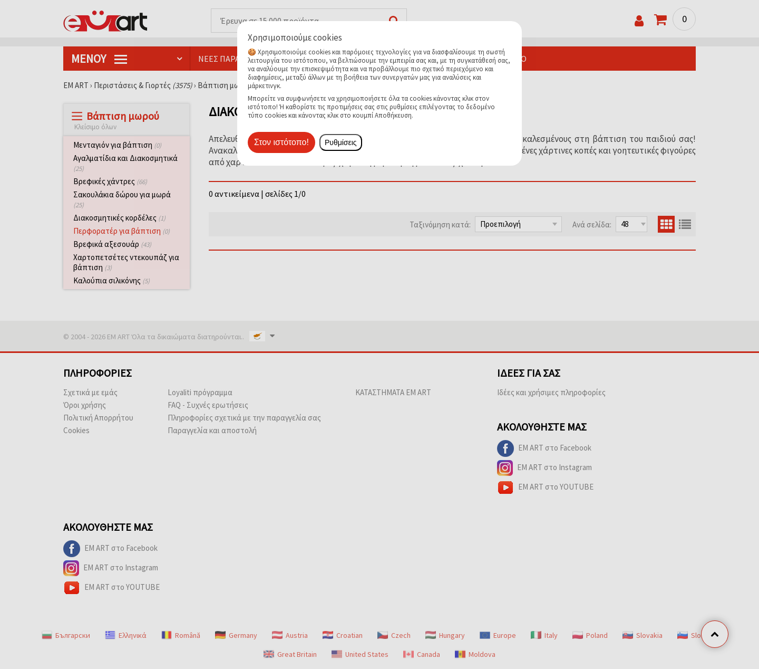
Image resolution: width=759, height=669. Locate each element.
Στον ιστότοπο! (281, 142)
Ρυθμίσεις (341, 142)
